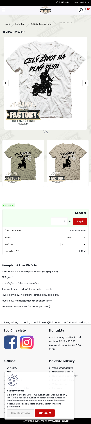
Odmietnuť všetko (20, 413)
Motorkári (20, 24)
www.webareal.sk (58, 420)
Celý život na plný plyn (41, 24)
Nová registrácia (81, 2)
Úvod (7, 24)
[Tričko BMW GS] (45, 83)
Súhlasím (45, 413)
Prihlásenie (64, 2)
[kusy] (59, 221)
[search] (81, 10)
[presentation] (5, 83)
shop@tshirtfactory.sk (69, 337)
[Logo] (45, 10)
